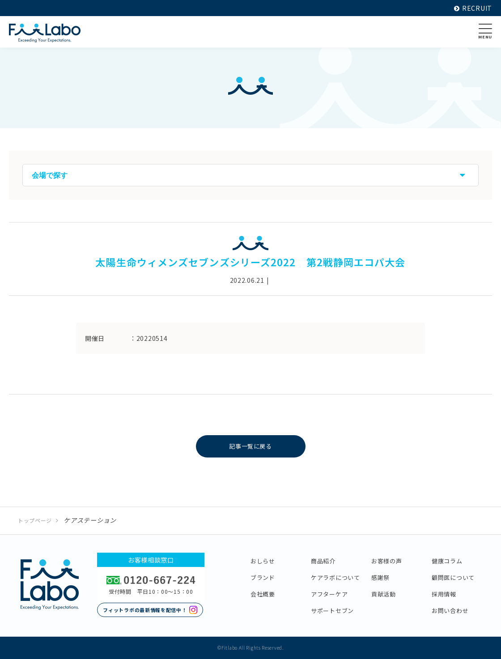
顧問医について (453, 577)
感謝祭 (380, 577)
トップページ (35, 520)
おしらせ (262, 561)
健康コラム (447, 561)
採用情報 (444, 594)
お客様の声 (386, 561)
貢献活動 (383, 594)
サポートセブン (332, 610)
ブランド (262, 577)
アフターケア (329, 594)
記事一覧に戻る (251, 446)
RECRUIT (473, 8)
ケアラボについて (335, 577)
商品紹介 (323, 561)
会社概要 (262, 594)
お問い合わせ (450, 610)
